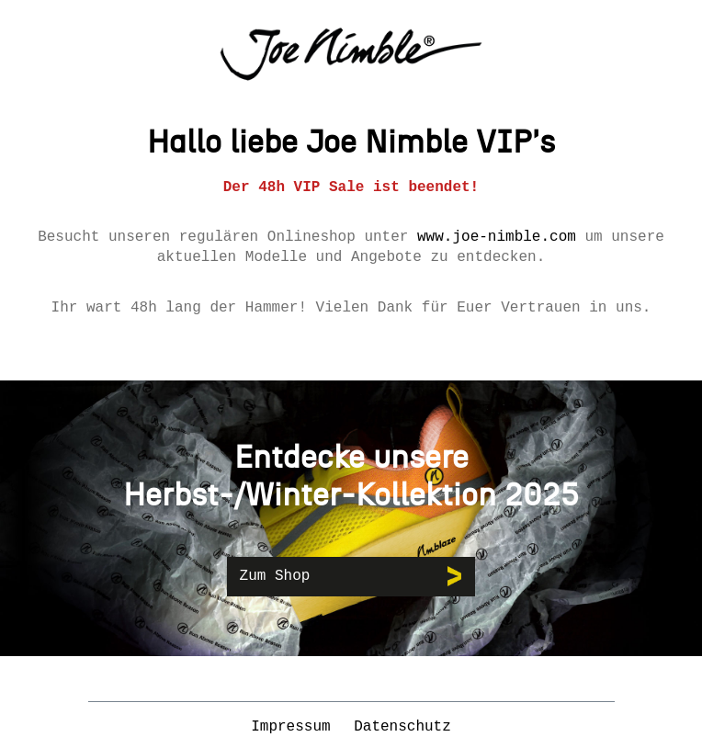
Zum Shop (275, 576)
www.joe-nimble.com (496, 237)
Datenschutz (402, 727)
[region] (351, 518)
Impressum (295, 727)
